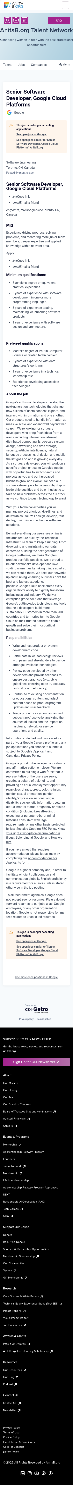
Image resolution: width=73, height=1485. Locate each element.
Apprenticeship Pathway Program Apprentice (30, 1187)
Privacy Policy (11, 1428)
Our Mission (10, 1083)
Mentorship (12, 1144)
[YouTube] (36, 1473)
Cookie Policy (11, 1437)
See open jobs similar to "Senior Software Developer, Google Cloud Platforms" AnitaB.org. (37, 143)
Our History (10, 1090)
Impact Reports (14, 1311)
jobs (21, 65)
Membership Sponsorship (21, 1256)
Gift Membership (15, 1277)
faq (59, 20)
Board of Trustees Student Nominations (29, 1111)
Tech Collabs (13, 1209)
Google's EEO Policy (42, 829)
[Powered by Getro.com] (36, 1009)
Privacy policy (26, 1019)
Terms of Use (11, 1432)
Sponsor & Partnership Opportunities (26, 1249)
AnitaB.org (53, 1462)
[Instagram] (7, 20)
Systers (10, 1270)
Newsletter (12, 1410)
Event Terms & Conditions (19, 1442)
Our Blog (11, 1377)
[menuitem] (39, 197)
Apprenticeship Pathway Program (23, 1152)
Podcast (10, 1384)
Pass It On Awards (16, 1344)
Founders (9, 1159)
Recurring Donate (14, 1242)
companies (39, 65)
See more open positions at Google (36, 977)
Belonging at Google (30, 837)
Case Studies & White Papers (23, 1296)
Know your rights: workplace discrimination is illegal (35, 833)
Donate (7, 1235)
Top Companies (15, 1325)
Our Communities (14, 1263)
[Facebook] (16, 20)
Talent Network (14, 1166)
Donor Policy (11, 1452)
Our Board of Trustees (17, 1104)
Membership (13, 1173)
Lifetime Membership (16, 1180)
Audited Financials (16, 1118)
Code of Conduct (13, 1447)
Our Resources (15, 1370)
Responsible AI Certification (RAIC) (24, 1202)
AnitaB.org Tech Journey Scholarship (28, 1351)
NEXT (6, 1194)
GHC (8, 1216)
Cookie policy (44, 1019)
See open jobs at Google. (31, 134)
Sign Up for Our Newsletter (36, 1061)
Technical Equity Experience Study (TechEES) (33, 1303)
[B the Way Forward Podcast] (50, 1473)
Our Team (9, 1097)
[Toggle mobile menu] (65, 5)
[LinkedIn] (24, 20)
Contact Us (12, 1403)
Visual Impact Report (15, 1318)
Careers (10, 1126)
